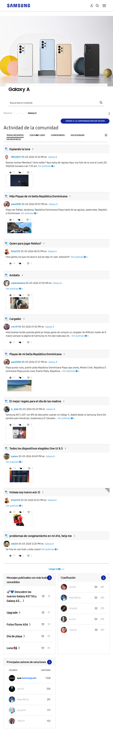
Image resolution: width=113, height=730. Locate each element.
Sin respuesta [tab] (13, 139)
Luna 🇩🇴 (12, 648)
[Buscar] (56, 102)
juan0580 (16, 204)
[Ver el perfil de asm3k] (20, 688)
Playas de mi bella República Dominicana (35, 354)
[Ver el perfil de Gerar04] (21, 710)
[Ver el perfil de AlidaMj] (73, 608)
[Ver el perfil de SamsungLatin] (29, 678)
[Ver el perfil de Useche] (73, 629)
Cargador (15, 319)
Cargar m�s (55, 569)
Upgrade (12, 612)
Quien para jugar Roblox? (25, 243)
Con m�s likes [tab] (37, 135)
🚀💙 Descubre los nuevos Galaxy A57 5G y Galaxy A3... (21, 596)
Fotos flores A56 (18, 624)
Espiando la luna (19, 149)
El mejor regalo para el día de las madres (35, 401)
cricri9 (14, 326)
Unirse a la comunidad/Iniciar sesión (85, 121)
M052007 (16, 157)
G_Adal (15, 409)
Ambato (14, 275)
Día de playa (15, 636)
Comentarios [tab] (58, 135)
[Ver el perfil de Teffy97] (21, 721)
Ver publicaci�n (46, 166)
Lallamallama (18, 283)
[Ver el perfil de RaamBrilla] (75, 597)
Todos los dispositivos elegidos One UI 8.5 (36, 448)
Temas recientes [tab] (15, 135)
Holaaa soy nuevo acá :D (24, 492)
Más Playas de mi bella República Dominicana (38, 196)
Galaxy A (52, 157)
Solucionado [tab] (77, 135)
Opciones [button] (104, 113)
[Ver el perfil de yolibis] (72, 587)
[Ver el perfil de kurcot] (72, 619)
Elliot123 (15, 251)
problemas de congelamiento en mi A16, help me (40, 536)
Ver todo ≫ (29, 578)
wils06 (14, 543)
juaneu (14, 456)
